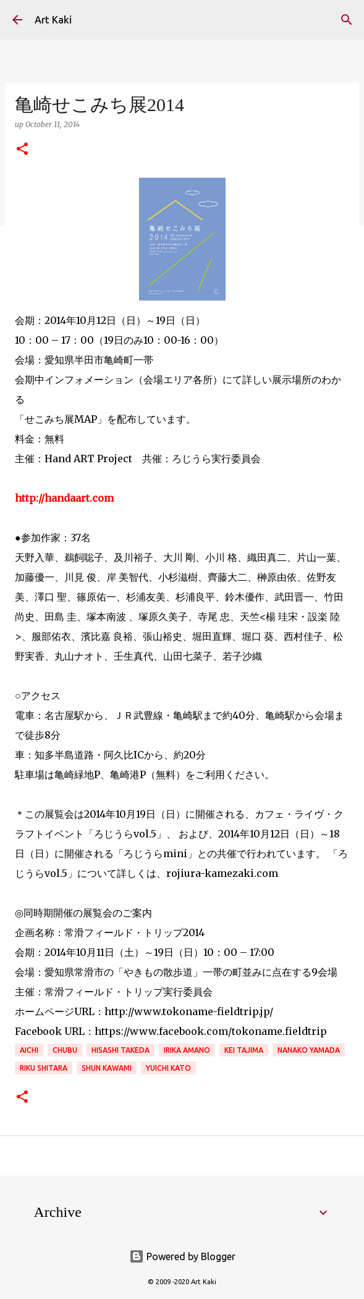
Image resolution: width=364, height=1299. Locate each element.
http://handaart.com (64, 498)
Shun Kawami (107, 1068)
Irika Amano (187, 1050)
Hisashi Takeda (120, 1050)
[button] (22, 149)
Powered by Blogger (182, 1256)
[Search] (346, 20)
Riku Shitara (43, 1068)
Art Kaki (53, 19)
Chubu (65, 1050)
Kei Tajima (243, 1050)
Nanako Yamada (308, 1050)
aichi (29, 1050)
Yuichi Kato (168, 1068)
